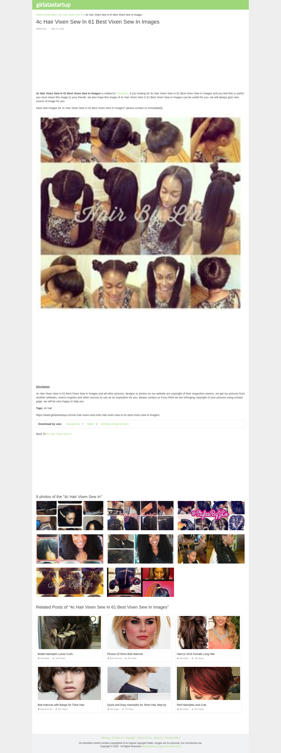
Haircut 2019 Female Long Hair (196, 654)
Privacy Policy (172, 737)
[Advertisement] (140, 61)
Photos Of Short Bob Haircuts (125, 654)
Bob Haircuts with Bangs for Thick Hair (61, 704)
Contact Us (117, 737)
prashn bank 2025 (171, 746)
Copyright (130, 737)
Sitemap (105, 737)
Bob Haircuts (114, 658)
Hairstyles (41, 29)
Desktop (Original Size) (115, 424)
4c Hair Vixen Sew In (59, 433)
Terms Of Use (144, 737)
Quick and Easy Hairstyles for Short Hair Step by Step (140, 704)
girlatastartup (53, 4)
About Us (158, 737)
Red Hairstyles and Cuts (191, 704)
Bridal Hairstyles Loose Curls (55, 654)
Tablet (90, 424)
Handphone (73, 424)
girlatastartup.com (151, 746)
